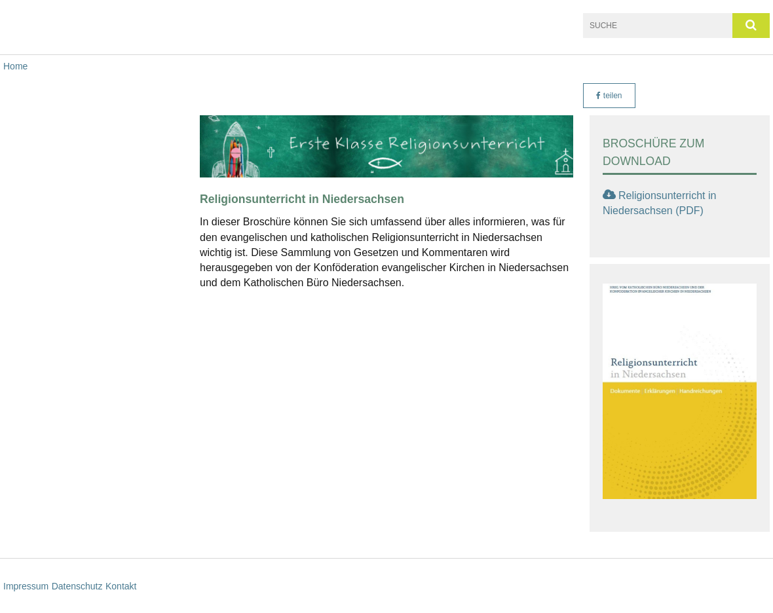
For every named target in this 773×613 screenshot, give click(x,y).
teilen (609, 95)
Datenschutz (77, 586)
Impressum (25, 586)
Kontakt (120, 586)
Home (15, 66)
